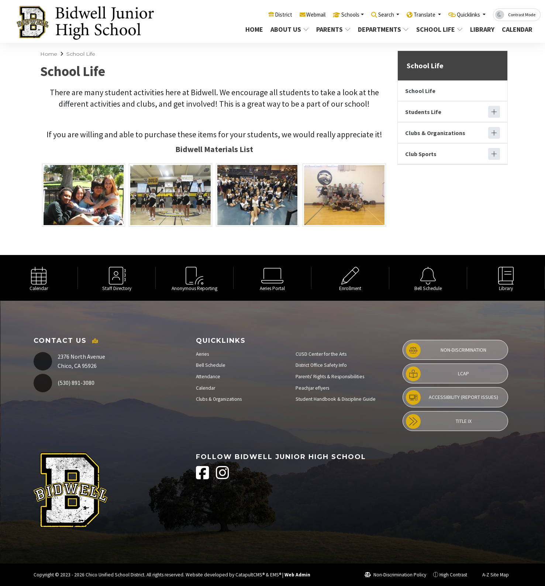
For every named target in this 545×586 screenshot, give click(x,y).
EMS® (275, 575)
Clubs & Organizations (435, 133)
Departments (382, 29)
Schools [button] (333, 14)
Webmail (295, 14)
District (259, 14)
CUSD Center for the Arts (321, 354)
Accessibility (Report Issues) (452, 397)
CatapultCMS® (250, 575)
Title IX (438, 421)
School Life (438, 29)
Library (482, 29)
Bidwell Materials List (214, 149)
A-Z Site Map (491, 575)
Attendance (208, 376)
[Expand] (494, 112)
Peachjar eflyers (312, 388)
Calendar (517, 29)
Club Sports (421, 154)
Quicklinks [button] (465, 14)
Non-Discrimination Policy (395, 575)
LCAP (437, 373)
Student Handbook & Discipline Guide (336, 399)
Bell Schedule (210, 365)
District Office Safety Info (321, 365)
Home (254, 29)
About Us (289, 29)
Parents (333, 29)
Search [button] (373, 14)
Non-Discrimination (446, 350)
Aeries (202, 354)
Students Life (423, 112)
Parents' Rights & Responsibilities (330, 376)
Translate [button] (416, 14)
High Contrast (453, 575)
